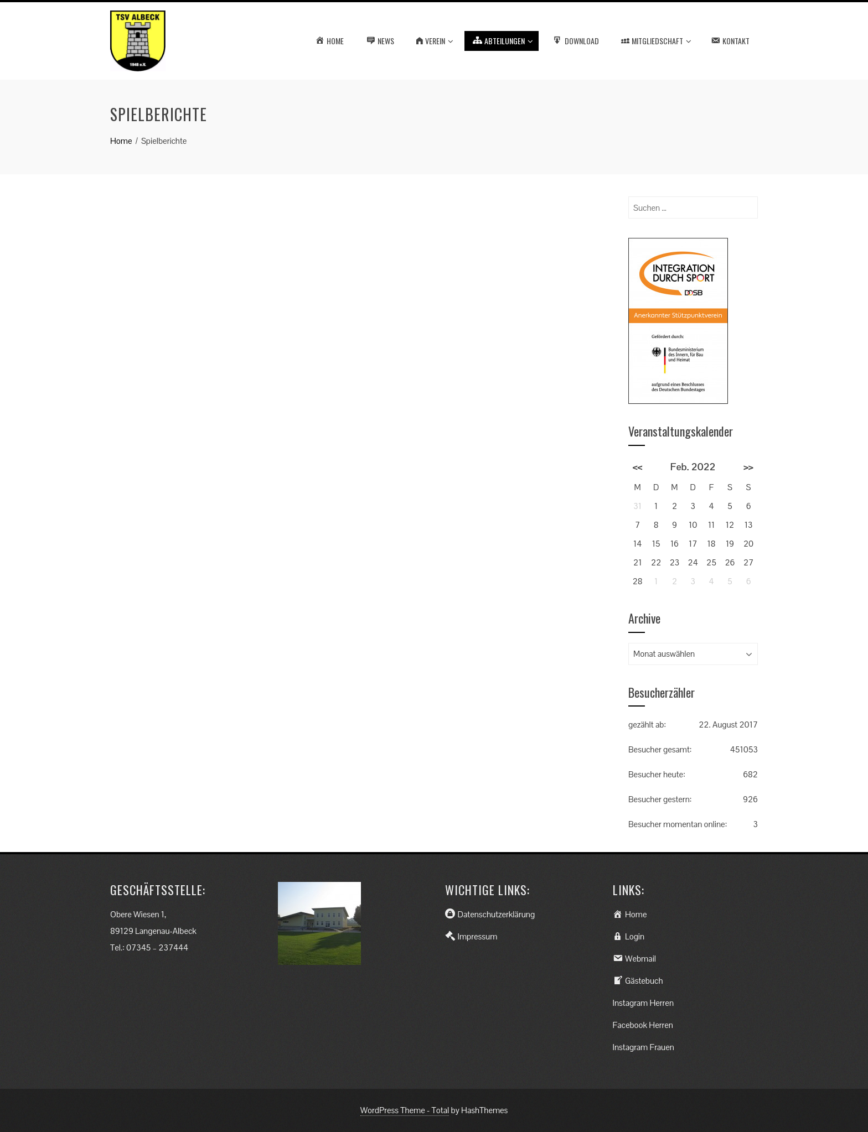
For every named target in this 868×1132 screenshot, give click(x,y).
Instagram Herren (643, 1003)
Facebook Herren (643, 1025)
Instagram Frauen (643, 1047)
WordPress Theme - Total (405, 1110)
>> (748, 466)
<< (638, 466)
